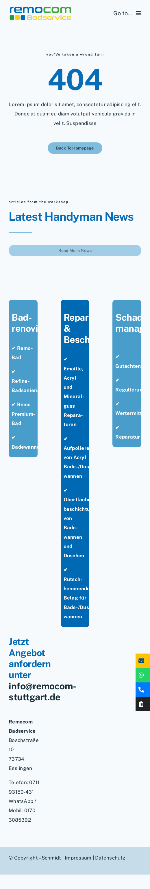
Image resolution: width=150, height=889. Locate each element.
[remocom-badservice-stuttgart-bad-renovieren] (40, 8)
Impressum (78, 858)
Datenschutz (110, 858)
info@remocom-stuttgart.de (43, 691)
